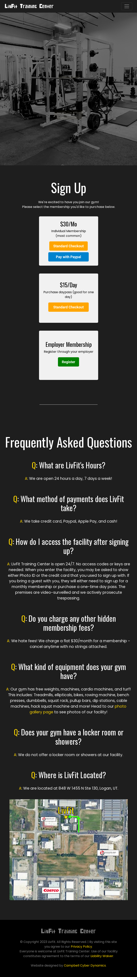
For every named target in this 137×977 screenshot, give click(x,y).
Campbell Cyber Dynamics (85, 965)
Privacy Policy (81, 946)
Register (68, 362)
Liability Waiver (101, 956)
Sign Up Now (68, 106)
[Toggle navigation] (126, 6)
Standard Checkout (68, 246)
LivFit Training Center (29, 6)
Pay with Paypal (68, 257)
